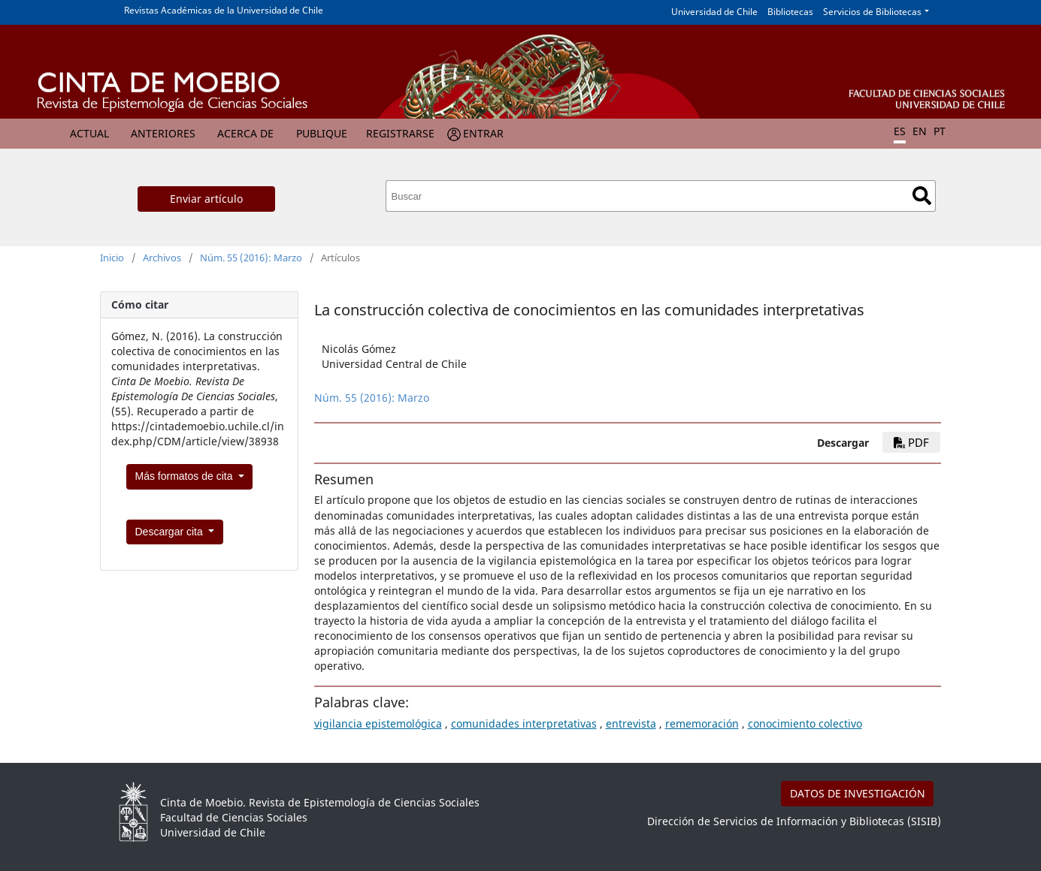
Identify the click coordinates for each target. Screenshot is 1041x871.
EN (919, 131)
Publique (321, 133)
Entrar (483, 133)
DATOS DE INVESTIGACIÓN (857, 793)
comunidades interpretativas (524, 723)
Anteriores (163, 133)
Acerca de (245, 133)
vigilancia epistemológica (378, 723)
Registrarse (400, 133)
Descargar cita (170, 532)
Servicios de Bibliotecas (872, 11)
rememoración (702, 723)
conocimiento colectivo (805, 723)
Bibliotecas (790, 11)
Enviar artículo (206, 198)
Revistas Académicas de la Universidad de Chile (223, 10)
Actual (89, 133)
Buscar (921, 195)
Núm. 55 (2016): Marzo (251, 257)
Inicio (112, 257)
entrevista (631, 723)
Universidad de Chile (714, 11)
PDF (911, 442)
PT (940, 131)
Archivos (162, 257)
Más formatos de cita (185, 476)
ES (900, 131)
